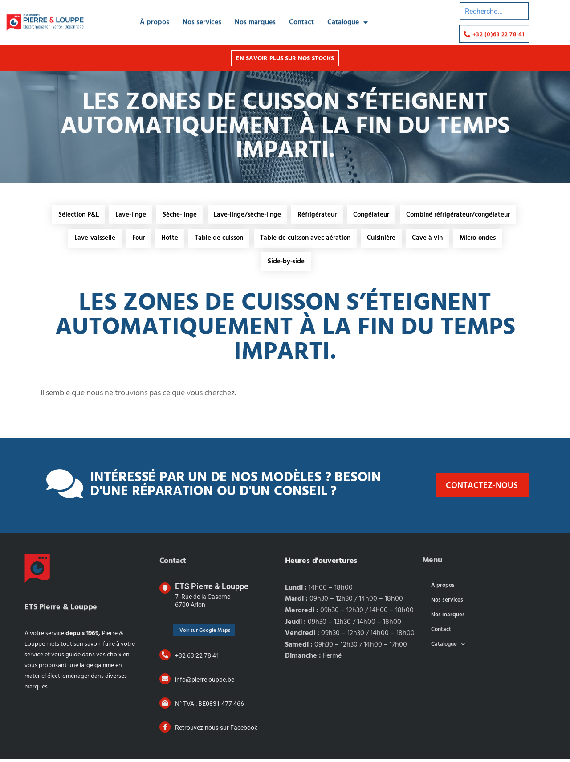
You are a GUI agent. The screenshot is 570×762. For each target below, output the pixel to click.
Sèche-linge (179, 215)
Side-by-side (286, 264)
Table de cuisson (218, 239)
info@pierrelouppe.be (204, 682)
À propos (154, 13)
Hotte (167, 239)
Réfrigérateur (318, 215)
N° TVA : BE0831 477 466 (209, 706)
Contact (301, 13)
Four (135, 239)
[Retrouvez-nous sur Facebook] (165, 730)
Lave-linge (128, 215)
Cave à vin (430, 239)
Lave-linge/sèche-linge (247, 215)
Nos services (202, 13)
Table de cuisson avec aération (306, 239)
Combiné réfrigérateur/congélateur (461, 215)
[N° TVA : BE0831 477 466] (165, 706)
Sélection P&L (75, 215)
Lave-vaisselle (90, 239)
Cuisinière (383, 239)
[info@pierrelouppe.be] (165, 682)
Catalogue (347, 13)
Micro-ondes (482, 239)
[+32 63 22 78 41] (165, 658)
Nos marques (255, 13)
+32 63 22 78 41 (197, 658)
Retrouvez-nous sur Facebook (216, 730)
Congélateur (374, 215)
